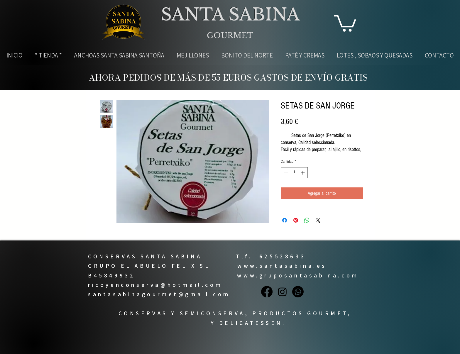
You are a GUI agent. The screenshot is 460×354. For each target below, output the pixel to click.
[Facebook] (267, 291)
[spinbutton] (294, 172)
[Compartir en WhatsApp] (306, 220)
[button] (345, 22)
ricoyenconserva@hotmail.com (155, 284)
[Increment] (303, 172)
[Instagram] (282, 291)
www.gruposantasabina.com (297, 275)
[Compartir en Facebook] (284, 220)
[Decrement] (285, 172)
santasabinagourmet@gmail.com (159, 294)
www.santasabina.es (282, 265)
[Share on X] (318, 220)
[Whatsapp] (298, 291)
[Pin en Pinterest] (295, 220)
